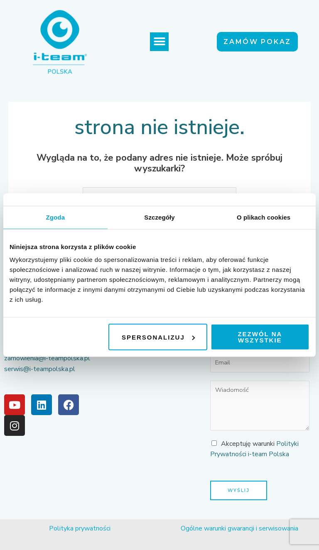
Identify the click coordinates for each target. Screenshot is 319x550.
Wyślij (239, 490)
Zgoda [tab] (55, 216)
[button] (159, 41)
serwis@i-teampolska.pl (39, 369)
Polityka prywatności (79, 528)
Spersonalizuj (158, 336)
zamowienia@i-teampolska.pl (47, 358)
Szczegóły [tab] (159, 216)
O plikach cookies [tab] (263, 216)
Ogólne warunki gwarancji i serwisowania (239, 528)
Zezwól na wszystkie (260, 337)
